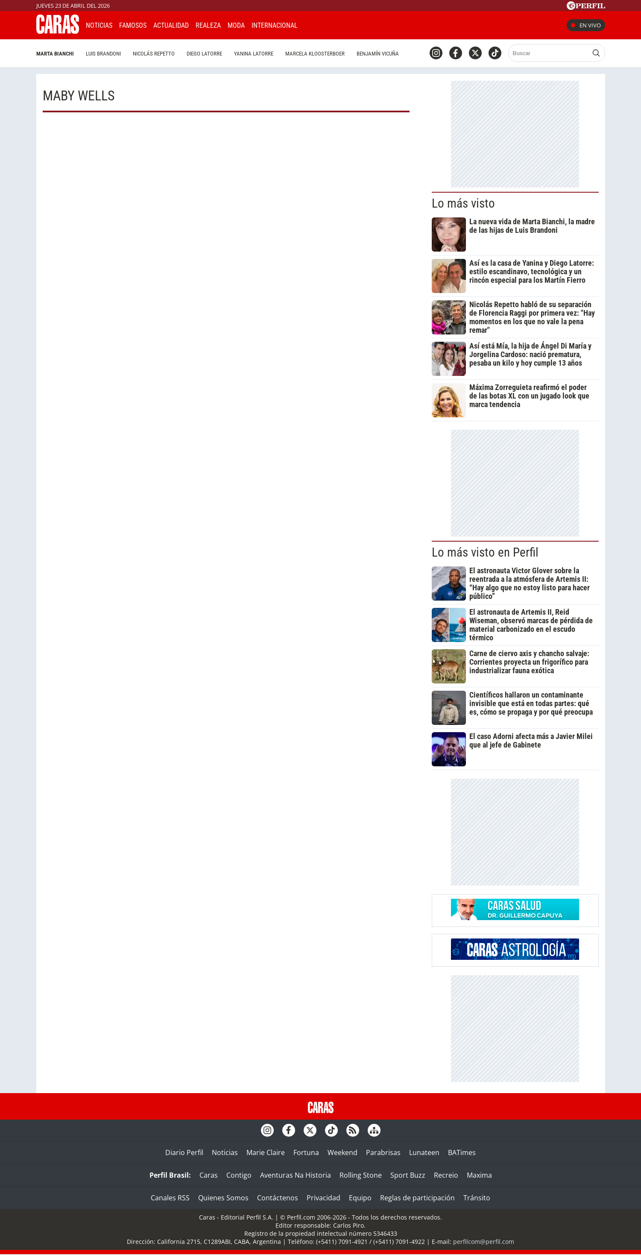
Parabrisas (383, 1152)
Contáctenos (277, 1197)
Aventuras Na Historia (295, 1175)
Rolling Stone (361, 1175)
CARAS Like (328, 24)
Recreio (446, 1175)
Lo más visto (463, 203)
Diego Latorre (204, 53)
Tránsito (476, 1197)
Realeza (208, 25)
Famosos (132, 25)
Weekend (342, 1152)
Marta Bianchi (55, 53)
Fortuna (306, 1152)
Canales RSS (170, 1197)
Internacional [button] (275, 25)
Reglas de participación (417, 1197)
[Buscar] (549, 53)
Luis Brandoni (103, 53)
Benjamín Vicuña (378, 53)
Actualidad (171, 25)
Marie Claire (265, 1152)
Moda (236, 25)
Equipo (360, 1197)
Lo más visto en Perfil (485, 552)
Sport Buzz (407, 1175)
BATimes (462, 1152)
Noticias (99, 25)
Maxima (479, 1175)
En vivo (586, 25)
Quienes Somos (223, 1197)
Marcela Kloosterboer (315, 53)
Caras (208, 1175)
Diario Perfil (184, 1152)
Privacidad (323, 1197)
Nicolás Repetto (154, 53)
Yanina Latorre (253, 53)
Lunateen (424, 1152)
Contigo (239, 1175)
